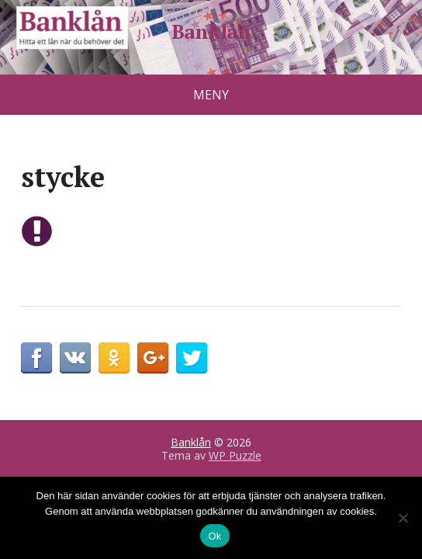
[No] (402, 518)
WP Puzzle (235, 455)
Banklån (211, 31)
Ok (214, 536)
